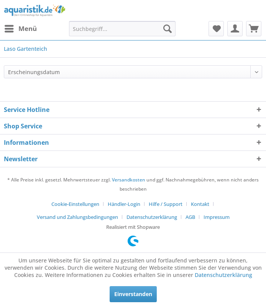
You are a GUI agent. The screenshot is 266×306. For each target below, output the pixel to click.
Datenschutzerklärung (151, 217)
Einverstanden (133, 294)
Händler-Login (124, 204)
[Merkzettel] (216, 28)
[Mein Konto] (235, 28)
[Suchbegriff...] (122, 28)
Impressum (217, 217)
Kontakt (200, 204)
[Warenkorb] (253, 28)
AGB (190, 217)
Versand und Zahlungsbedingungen (77, 217)
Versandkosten (128, 179)
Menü (21, 28)
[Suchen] (167, 28)
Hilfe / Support (165, 204)
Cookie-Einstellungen (75, 204)
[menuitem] (20, 28)
